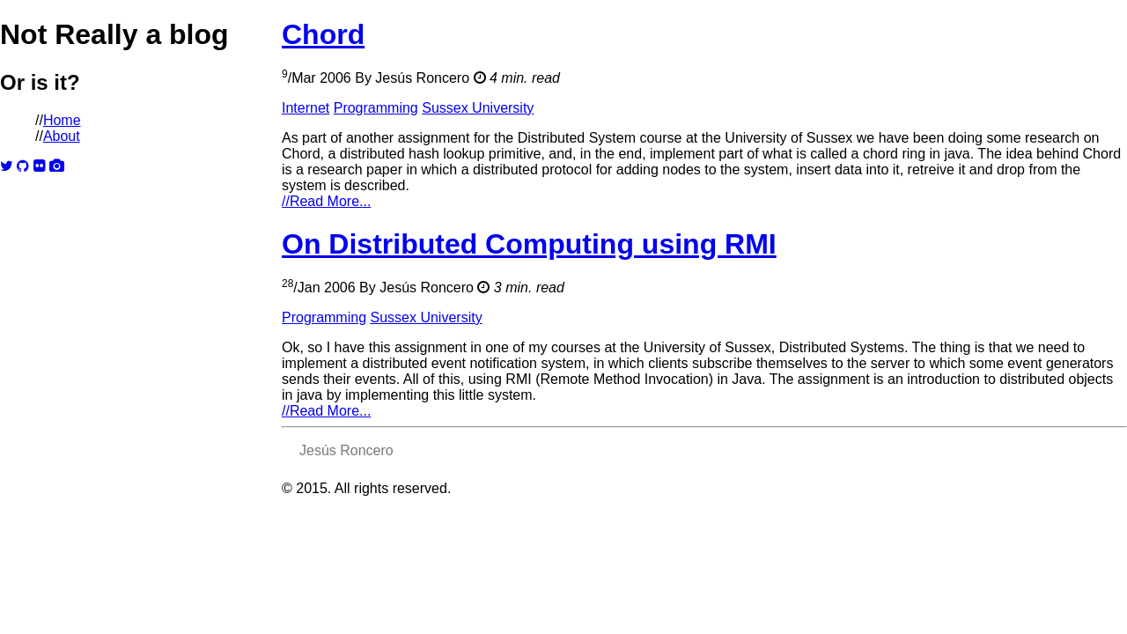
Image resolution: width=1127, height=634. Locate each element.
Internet (305, 107)
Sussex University (478, 107)
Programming (376, 107)
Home (62, 120)
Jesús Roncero (422, 77)
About (61, 136)
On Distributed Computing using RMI (529, 244)
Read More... (326, 201)
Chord (323, 34)
